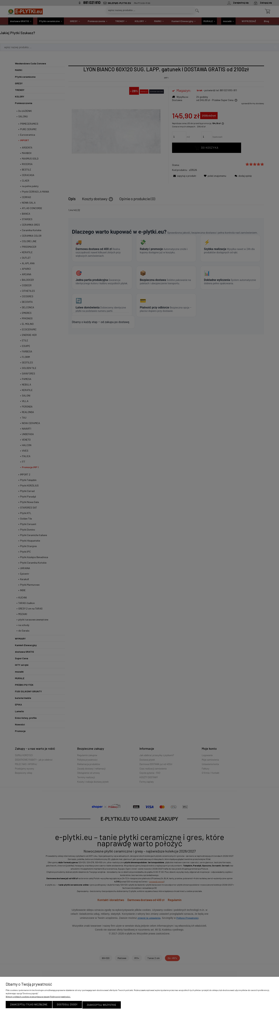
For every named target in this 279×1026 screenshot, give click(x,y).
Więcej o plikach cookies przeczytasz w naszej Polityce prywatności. (38, 997)
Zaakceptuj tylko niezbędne (29, 1005)
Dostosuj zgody (67, 1005)
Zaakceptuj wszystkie (101, 1005)
